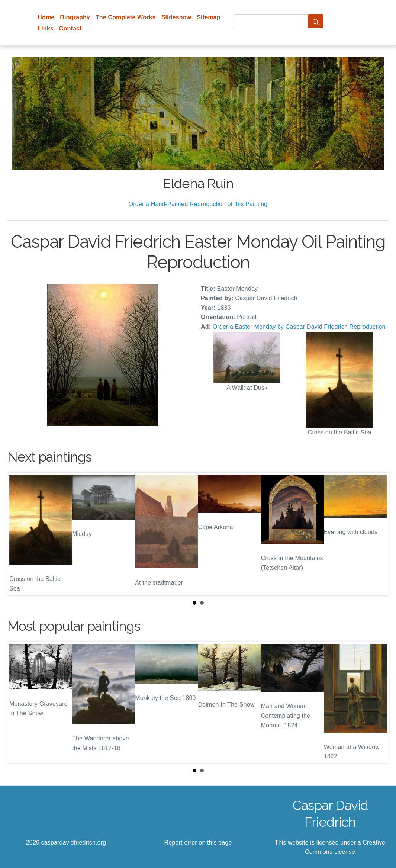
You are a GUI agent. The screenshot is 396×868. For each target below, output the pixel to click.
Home (46, 17)
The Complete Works (126, 17)
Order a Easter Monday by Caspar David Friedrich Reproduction (299, 327)
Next (377, 534)
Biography (75, 17)
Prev (19, 534)
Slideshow (176, 17)
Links (46, 28)
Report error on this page (198, 842)
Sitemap (208, 17)
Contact (70, 28)
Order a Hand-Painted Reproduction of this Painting (198, 204)
